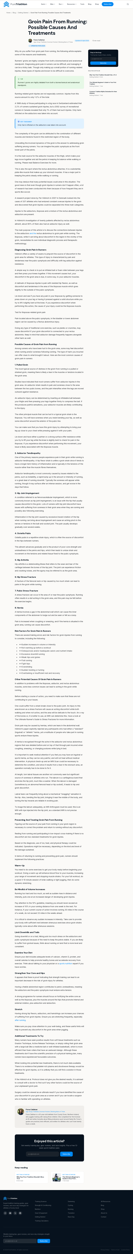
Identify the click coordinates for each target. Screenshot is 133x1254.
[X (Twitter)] (15, 1213)
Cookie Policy (125, 1250)
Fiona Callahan (39, 40)
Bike (52, 4)
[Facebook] (20, 1213)
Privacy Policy (105, 1250)
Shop (97, 4)
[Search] (128, 4)
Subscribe (107, 4)
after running (20, 1020)
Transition (71, 1213)
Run (61, 4)
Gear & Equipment (41, 1213)
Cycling (70, 1205)
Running (70, 1209)
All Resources (105, 1201)
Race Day (71, 1217)
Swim (44, 4)
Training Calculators (41, 1221)
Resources (72, 4)
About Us (104, 1213)
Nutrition (38, 1209)
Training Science (40, 1201)
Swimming (71, 1201)
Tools (82, 4)
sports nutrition (65, 963)
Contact (103, 1217)
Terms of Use (115, 1250)
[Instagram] (5, 1213)
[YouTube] (10, 1213)
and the (33, 233)
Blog (89, 4)
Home (8, 13)
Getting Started (23, 13)
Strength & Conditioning (43, 1205)
